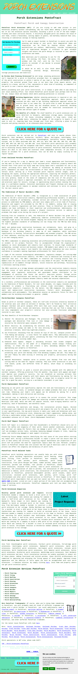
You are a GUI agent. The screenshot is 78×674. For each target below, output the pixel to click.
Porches (5, 628)
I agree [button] (45, 668)
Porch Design (43, 628)
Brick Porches (15, 635)
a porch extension (68, 29)
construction (22, 198)
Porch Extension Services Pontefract (23, 569)
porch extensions (44, 147)
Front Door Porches (67, 626)
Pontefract (42, 135)
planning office (17, 92)
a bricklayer (40, 615)
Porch (4, 135)
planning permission (52, 76)
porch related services (31, 477)
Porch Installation (49, 635)
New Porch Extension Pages (13, 658)
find (7, 544)
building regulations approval (54, 101)
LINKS (54, 13)
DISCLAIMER (72, 13)
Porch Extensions (56, 628)
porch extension (63, 113)
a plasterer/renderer (32, 617)
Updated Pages (25, 658)
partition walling (35, 609)
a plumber (60, 609)
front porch (18, 165)
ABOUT (59, 13)
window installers (27, 613)
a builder (16, 615)
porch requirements (18, 479)
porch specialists (58, 143)
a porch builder (17, 607)
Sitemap (3, 658)
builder (43, 41)
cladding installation (64, 617)
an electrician (20, 611)
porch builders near (26, 515)
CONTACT (65, 13)
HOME (49, 13)
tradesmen (56, 605)
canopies (12, 372)
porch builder (49, 92)
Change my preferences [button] (62, 668)
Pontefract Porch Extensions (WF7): (17, 27)
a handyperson (44, 611)
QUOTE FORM (6, 481)
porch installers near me (59, 519)
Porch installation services (35, 554)
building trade (70, 241)
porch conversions (27, 471)
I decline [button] (52, 668)
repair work (9, 438)
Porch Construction (31, 635)
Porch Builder (7, 630)
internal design (41, 70)
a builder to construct (35, 505)
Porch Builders (20, 630)
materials (30, 57)
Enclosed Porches (33, 626)
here (47, 562)
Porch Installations (15, 626)
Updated (38, 658)
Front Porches (14, 628)
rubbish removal (54, 613)
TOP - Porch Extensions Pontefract (15, 643)
